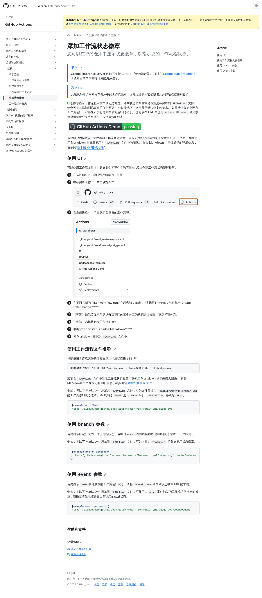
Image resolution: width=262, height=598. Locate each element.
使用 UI (77, 158)
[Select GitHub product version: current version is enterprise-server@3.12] (58, 6)
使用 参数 (88, 424)
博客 (142, 584)
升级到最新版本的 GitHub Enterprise (90, 23)
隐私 (104, 584)
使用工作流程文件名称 (91, 349)
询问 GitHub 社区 (79, 549)
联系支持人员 (76, 554)
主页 (9, 17)
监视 (113, 35)
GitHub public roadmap (179, 74)
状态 (112, 584)
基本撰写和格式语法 (90, 147)
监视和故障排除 (98, 35)
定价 (120, 584)
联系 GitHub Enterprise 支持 (151, 23)
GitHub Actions (18, 24)
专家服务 (131, 584)
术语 (96, 584)
